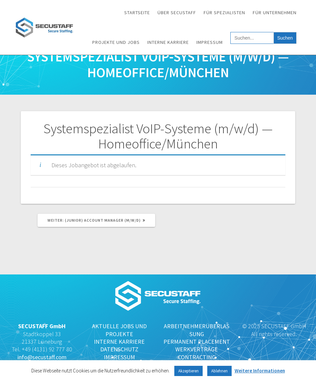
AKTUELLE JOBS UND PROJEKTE (119, 329)
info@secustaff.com (42, 357)
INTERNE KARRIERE (119, 341)
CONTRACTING (196, 357)
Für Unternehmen (275, 13)
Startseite (137, 13)
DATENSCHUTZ (119, 349)
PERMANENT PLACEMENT (196, 341)
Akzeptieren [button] (188, 371)
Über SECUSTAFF (177, 13)
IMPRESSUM (119, 357)
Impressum (209, 42)
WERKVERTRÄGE (196, 349)
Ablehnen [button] (219, 371)
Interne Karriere (168, 42)
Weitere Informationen (260, 370)
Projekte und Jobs (116, 42)
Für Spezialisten (224, 13)
